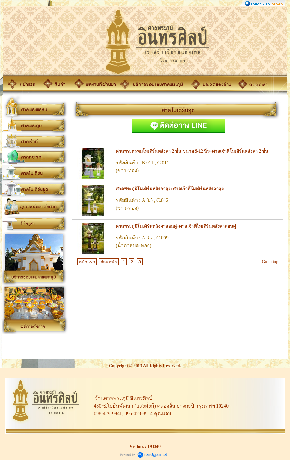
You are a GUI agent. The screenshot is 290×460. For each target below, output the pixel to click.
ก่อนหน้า (109, 261)
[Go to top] (270, 261)
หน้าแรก (87, 261)
